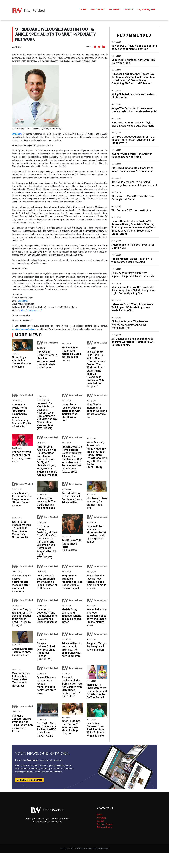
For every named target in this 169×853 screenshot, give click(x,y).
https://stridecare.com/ (31, 310)
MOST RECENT (97, 9)
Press (100, 814)
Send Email (23, 301)
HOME (83, 9)
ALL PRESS (114, 9)
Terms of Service (105, 824)
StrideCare (17, 134)
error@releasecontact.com (24, 329)
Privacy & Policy (104, 827)
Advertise (101, 818)
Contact (100, 821)
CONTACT (128, 9)
